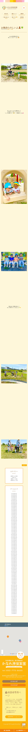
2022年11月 (14, 553)
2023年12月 (14, 534)
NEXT (24, 465)
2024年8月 (14, 523)
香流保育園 (7, 730)
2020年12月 (14, 585)
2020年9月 (14, 589)
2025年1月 (14, 516)
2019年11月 (14, 600)
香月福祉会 (14, 681)
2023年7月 (14, 541)
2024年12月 (14, 517)
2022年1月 (14, 567)
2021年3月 (14, 581)
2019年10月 (14, 602)
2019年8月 (14, 605)
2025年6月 (14, 509)
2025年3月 (14, 513)
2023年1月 (14, 550)
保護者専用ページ (21, 730)
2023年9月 (14, 538)
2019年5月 (14, 607)
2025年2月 (14, 514)
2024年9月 (14, 522)
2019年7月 (14, 606)
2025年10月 (14, 503)
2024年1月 (14, 533)
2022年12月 (14, 551)
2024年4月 (14, 529)
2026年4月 (14, 495)
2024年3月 (14, 530)
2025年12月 (14, 500)
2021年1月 (14, 584)
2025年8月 (14, 506)
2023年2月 (14, 548)
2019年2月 (14, 612)
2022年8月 (14, 557)
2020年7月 (14, 592)
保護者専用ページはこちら (14, 716)
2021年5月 (14, 578)
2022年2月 (14, 565)
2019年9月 (14, 603)
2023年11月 (14, 536)
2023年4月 (14, 545)
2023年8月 (14, 540)
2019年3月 (14, 610)
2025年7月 (14, 507)
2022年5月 (14, 561)
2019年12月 (14, 599)
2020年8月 (14, 591)
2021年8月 (14, 574)
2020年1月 (14, 598)
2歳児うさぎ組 (14, 476)
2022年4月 (14, 562)
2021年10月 (14, 571)
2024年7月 (14, 524)
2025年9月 (14, 505)
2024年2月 (14, 531)
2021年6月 (14, 576)
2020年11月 (14, 586)
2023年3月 (14, 547)
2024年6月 (14, 526)
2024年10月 (14, 520)
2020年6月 (14, 593)
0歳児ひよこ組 (14, 480)
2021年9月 (14, 572)
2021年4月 (14, 579)
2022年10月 (14, 554)
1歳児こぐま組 (14, 479)
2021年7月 (14, 575)
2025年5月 (14, 510)
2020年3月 (14, 596)
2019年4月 (14, 609)
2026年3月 (14, 496)
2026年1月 (14, 499)
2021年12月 (14, 568)
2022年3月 (14, 564)
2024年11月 (14, 519)
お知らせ (14, 477)
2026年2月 (14, 498)
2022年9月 (14, 555)
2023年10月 (14, 537)
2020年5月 (14, 595)
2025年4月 (14, 512)
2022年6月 (14, 560)
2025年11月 (14, 502)
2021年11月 (14, 569)
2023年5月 (14, 544)
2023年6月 (14, 543)
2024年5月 (14, 527)
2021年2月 (14, 582)
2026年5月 (14, 493)
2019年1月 (14, 613)
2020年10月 (14, 588)
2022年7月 (14, 558)
